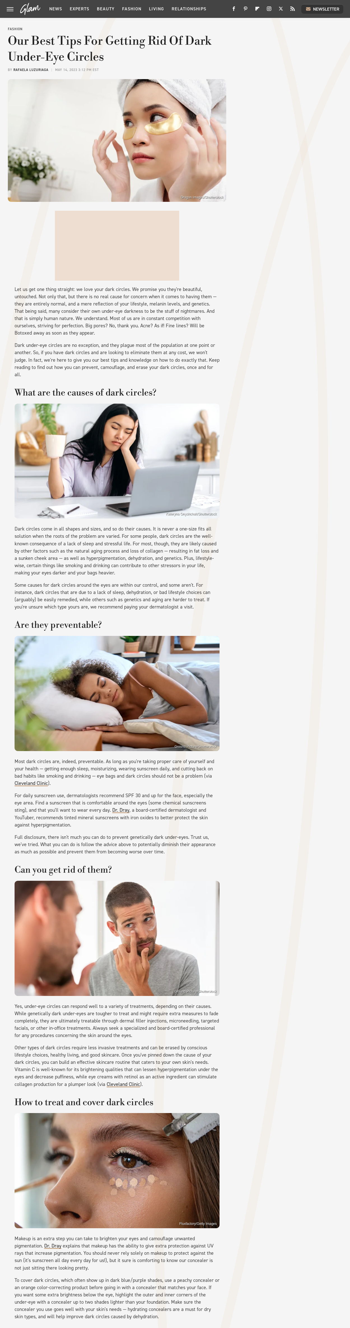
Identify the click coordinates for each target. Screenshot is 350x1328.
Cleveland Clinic (31, 783)
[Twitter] (281, 11)
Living (156, 9)
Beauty (106, 9)
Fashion (131, 9)
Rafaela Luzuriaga (30, 70)
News (55, 9)
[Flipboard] (257, 11)
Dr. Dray (120, 810)
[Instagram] (269, 11)
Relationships (189, 9)
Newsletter (322, 9)
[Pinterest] (245, 11)
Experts (79, 9)
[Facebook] (234, 11)
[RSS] (293, 11)
